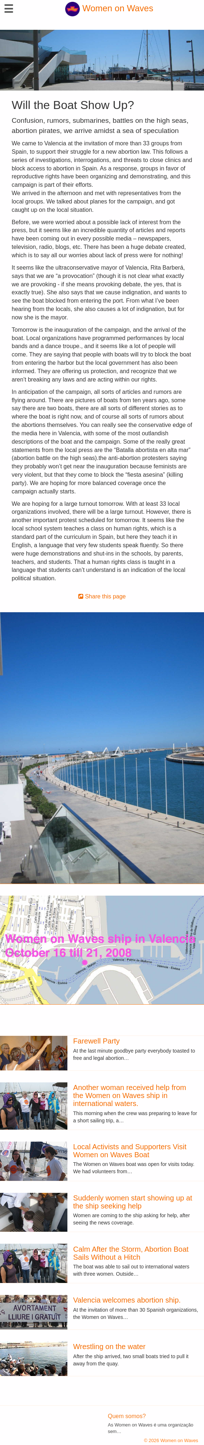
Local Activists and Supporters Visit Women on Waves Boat (130, 1151)
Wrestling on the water (109, 1347)
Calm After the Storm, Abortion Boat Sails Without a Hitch (131, 1253)
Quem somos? (127, 1416)
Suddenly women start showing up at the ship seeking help (132, 1202)
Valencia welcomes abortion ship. (127, 1300)
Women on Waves (109, 8)
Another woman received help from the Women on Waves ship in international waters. (129, 1095)
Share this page (102, 596)
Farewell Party (96, 1041)
